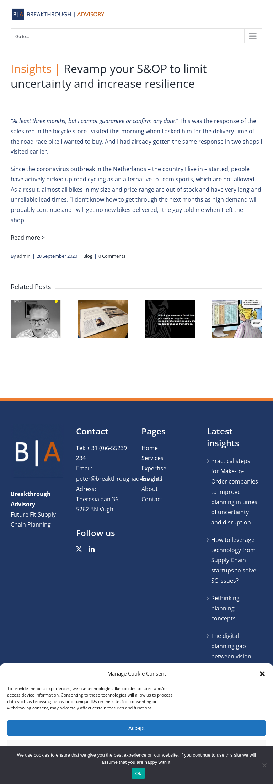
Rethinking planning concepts (225, 608)
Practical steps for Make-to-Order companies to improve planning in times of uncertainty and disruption (234, 491)
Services (152, 458)
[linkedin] (92, 549)
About (149, 489)
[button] (262, 673)
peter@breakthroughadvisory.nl (119, 478)
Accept (136, 728)
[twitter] (79, 549)
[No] (264, 765)
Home (149, 448)
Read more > (28, 237)
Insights (151, 478)
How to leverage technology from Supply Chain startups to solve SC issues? (233, 560)
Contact (151, 499)
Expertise (153, 468)
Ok (138, 773)
